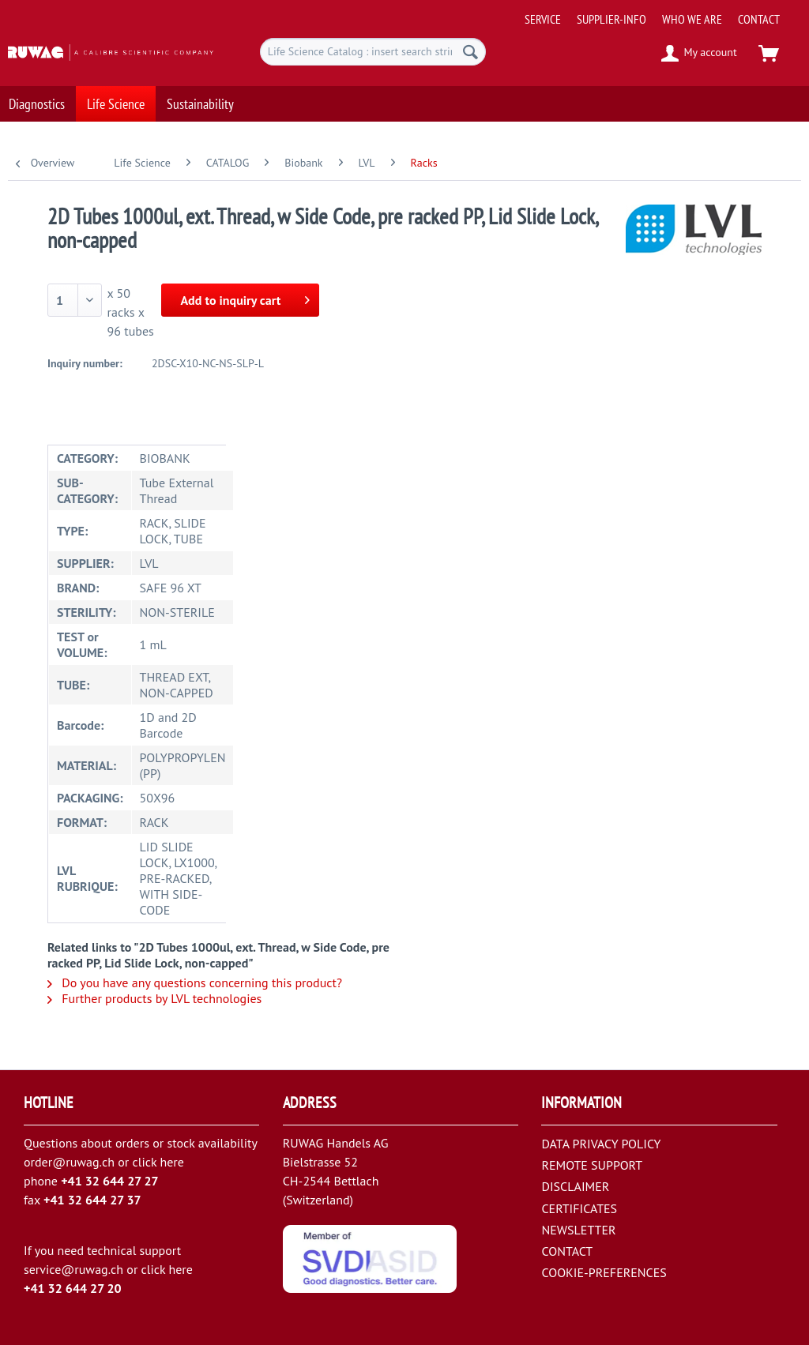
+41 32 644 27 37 (92, 1200)
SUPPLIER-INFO (611, 19)
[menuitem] (661, 13)
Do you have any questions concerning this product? (194, 982)
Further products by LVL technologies (154, 998)
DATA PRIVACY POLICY (600, 1144)
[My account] (699, 54)
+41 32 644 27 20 (73, 1288)
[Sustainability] (200, 99)
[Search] (470, 52)
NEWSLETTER (578, 1230)
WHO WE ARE (692, 19)
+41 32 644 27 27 (110, 1181)
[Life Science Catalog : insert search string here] (373, 52)
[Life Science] (116, 99)
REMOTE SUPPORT (591, 1165)
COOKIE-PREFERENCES (603, 1272)
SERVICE (543, 19)
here (171, 1162)
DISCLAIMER (575, 1186)
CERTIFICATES (579, 1208)
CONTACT (759, 19)
